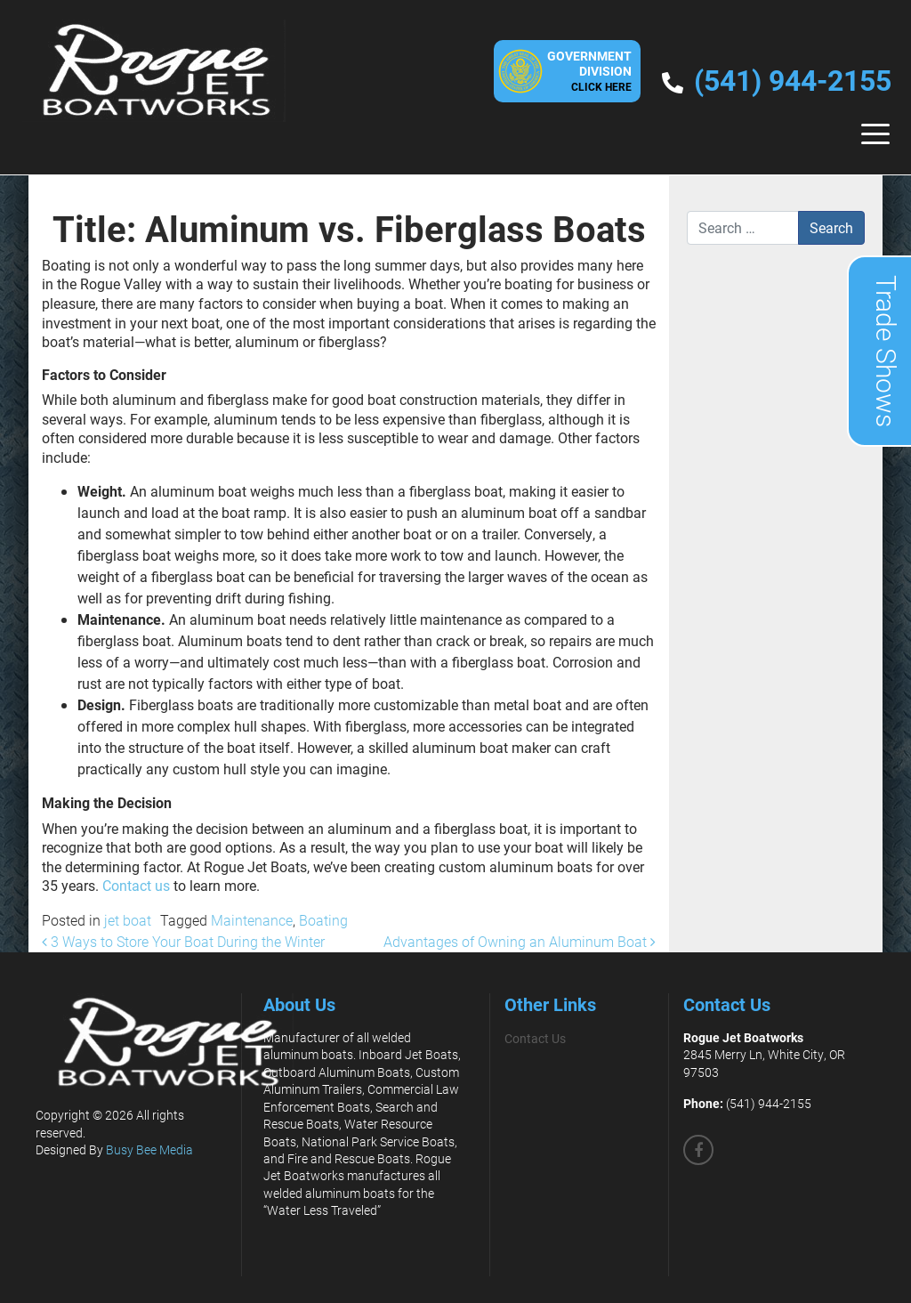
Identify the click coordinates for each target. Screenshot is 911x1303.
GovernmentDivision (589, 70)
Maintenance (252, 919)
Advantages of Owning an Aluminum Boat (519, 941)
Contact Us (535, 1038)
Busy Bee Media (149, 1149)
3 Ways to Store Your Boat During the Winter (183, 941)
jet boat (127, 919)
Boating (323, 919)
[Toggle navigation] (875, 134)
